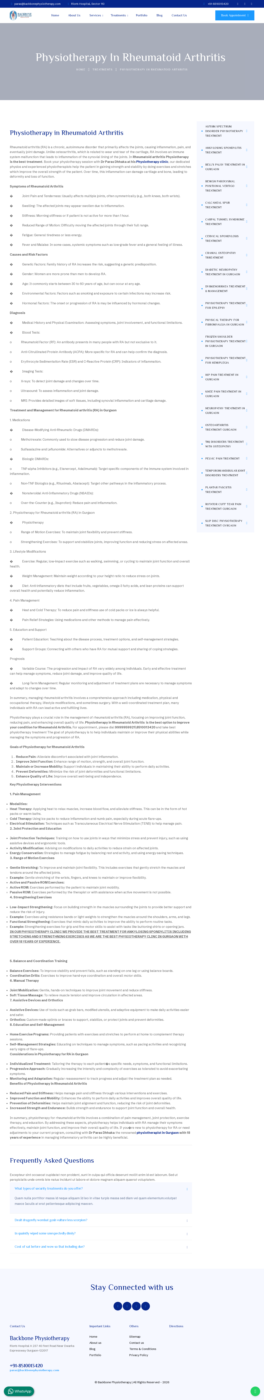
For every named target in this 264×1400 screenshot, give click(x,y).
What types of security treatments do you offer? (49, 1188)
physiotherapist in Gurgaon (158, 1133)
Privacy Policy (138, 1355)
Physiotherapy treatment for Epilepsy (225, 305)
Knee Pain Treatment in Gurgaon (223, 394)
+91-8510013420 (26, 1365)
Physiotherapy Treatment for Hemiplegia (225, 360)
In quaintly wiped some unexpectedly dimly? (45, 1233)
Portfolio (141, 15)
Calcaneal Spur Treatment (217, 205)
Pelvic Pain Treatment (222, 458)
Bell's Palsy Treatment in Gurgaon (225, 167)
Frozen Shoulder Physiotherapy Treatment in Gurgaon (225, 341)
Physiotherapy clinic (152, 162)
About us (95, 1343)
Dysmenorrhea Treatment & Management (225, 289)
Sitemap (134, 1336)
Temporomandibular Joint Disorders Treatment (225, 473)
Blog (159, 15)
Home (55, 15)
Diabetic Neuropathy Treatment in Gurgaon (222, 272)
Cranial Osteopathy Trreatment (220, 255)
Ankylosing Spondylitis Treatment (223, 150)
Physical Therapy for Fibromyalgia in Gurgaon (224, 322)
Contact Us (179, 15)
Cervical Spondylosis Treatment (222, 238)
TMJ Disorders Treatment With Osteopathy (224, 444)
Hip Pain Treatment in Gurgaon (221, 377)
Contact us (136, 1343)
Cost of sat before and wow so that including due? (50, 1247)
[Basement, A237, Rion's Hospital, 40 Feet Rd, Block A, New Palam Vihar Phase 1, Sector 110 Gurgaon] (198, 1348)
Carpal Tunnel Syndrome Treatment (225, 222)
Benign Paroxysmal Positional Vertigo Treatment (220, 186)
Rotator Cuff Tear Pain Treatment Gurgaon (223, 506)
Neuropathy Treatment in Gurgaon (225, 410)
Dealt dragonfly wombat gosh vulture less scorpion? (51, 1220)
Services (95, 15)
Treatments (118, 15)
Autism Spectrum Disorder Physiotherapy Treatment (224, 131)
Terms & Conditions (142, 1349)
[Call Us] (255, 1391)
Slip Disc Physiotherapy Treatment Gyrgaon (224, 523)
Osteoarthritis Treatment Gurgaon (220, 427)
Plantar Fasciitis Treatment (218, 490)
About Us (74, 15)
